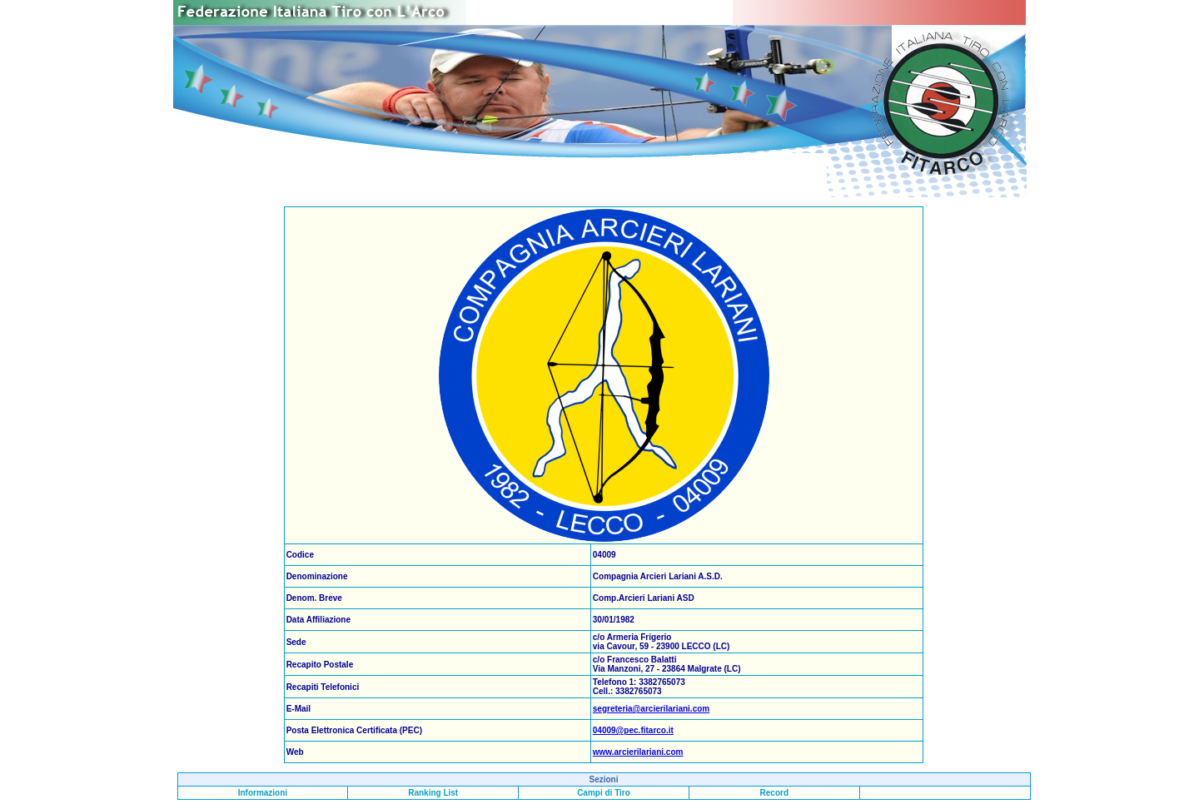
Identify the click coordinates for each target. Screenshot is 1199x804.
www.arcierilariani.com (638, 752)
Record (774, 792)
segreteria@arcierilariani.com (651, 708)
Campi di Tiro (603, 792)
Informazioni (262, 792)
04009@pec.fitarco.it (633, 730)
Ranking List (433, 792)
